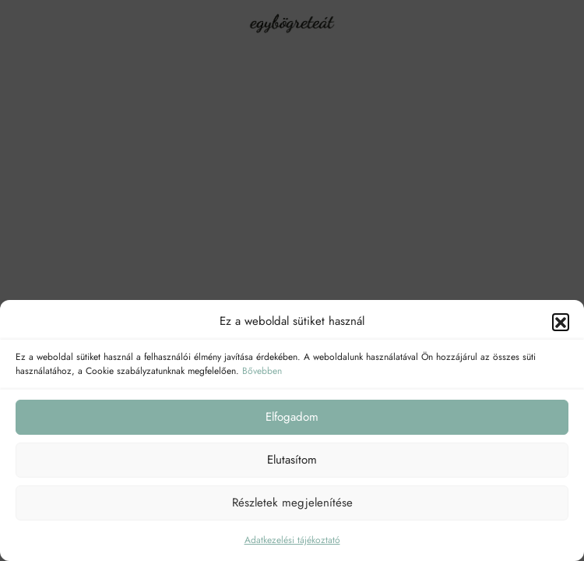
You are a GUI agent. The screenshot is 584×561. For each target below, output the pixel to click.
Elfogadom (292, 416)
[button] (560, 322)
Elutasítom (292, 459)
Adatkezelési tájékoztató (292, 540)
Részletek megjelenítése (292, 502)
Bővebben (262, 371)
